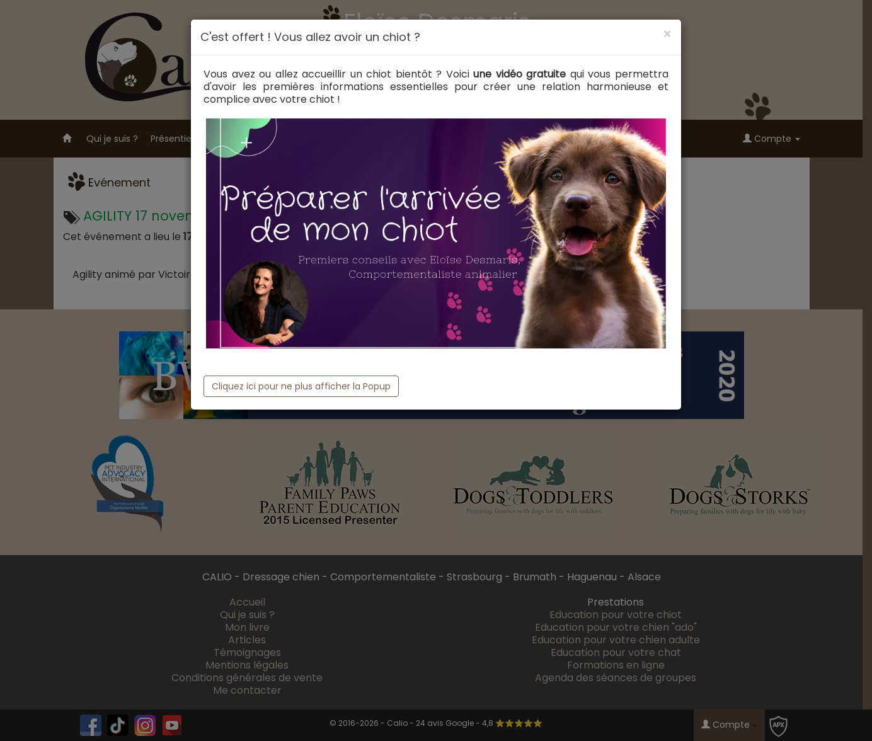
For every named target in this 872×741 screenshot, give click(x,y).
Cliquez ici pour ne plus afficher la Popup (301, 386)
